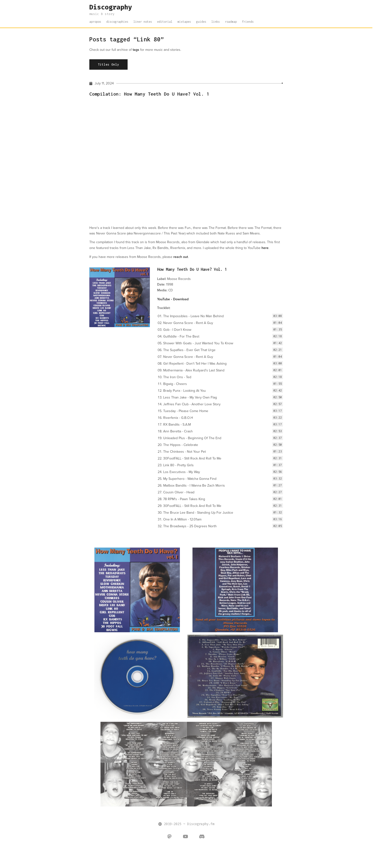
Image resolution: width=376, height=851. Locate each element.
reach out (180, 256)
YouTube (163, 299)
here (265, 247)
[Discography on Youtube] (185, 837)
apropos (95, 21)
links (215, 21)
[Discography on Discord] (201, 837)
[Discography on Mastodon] (169, 837)
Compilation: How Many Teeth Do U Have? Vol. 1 (149, 93)
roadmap (231, 21)
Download (181, 299)
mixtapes (184, 21)
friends (248, 21)
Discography (110, 7)
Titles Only (108, 64)
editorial (164, 21)
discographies (117, 21)
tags (136, 49)
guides (201, 21)
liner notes (142, 21)
